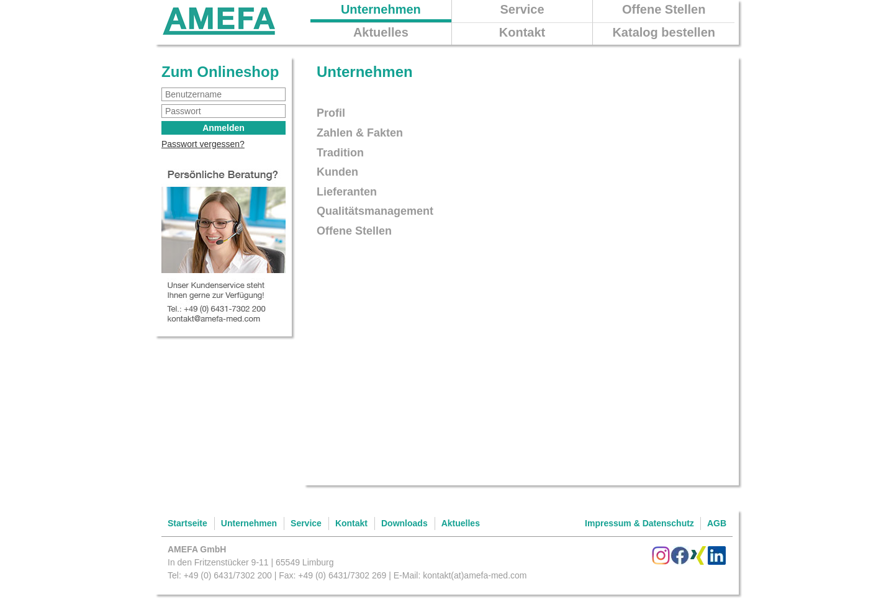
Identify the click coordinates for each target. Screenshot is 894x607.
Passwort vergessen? (203, 144)
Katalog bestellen (663, 32)
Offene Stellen (663, 9)
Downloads (404, 523)
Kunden (337, 172)
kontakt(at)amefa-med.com (474, 575)
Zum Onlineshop (220, 71)
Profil (331, 113)
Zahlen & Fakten (360, 133)
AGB (716, 523)
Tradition (340, 152)
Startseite (187, 523)
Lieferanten (347, 192)
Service (522, 9)
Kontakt (522, 32)
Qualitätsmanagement (375, 211)
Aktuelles (381, 32)
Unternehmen (381, 9)
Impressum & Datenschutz (639, 523)
